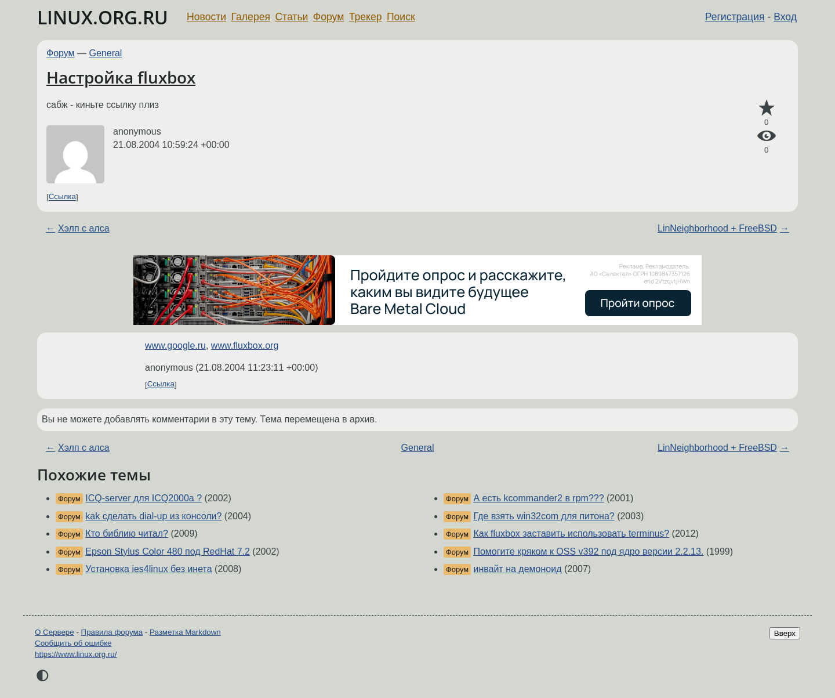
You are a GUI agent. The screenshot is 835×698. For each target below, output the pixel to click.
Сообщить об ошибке (73, 643)
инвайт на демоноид (517, 569)
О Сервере (54, 632)
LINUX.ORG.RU (102, 17)
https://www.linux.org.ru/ (76, 654)
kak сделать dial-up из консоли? (153, 516)
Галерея (250, 17)
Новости (206, 17)
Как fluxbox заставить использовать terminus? (571, 533)
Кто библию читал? (126, 533)
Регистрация (735, 17)
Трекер (365, 17)
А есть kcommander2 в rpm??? (538, 498)
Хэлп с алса (84, 228)
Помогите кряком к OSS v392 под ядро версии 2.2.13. (588, 551)
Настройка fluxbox (120, 77)
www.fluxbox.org (245, 345)
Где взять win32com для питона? (543, 516)
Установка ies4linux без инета (148, 569)
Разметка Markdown (185, 632)
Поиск (401, 17)
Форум (328, 17)
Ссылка (62, 197)
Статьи (291, 17)
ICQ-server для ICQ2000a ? (143, 498)
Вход (785, 17)
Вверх (785, 633)
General (105, 53)
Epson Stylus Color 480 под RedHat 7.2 (167, 551)
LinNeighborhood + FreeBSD (717, 228)
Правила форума (112, 632)
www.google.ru (175, 345)
